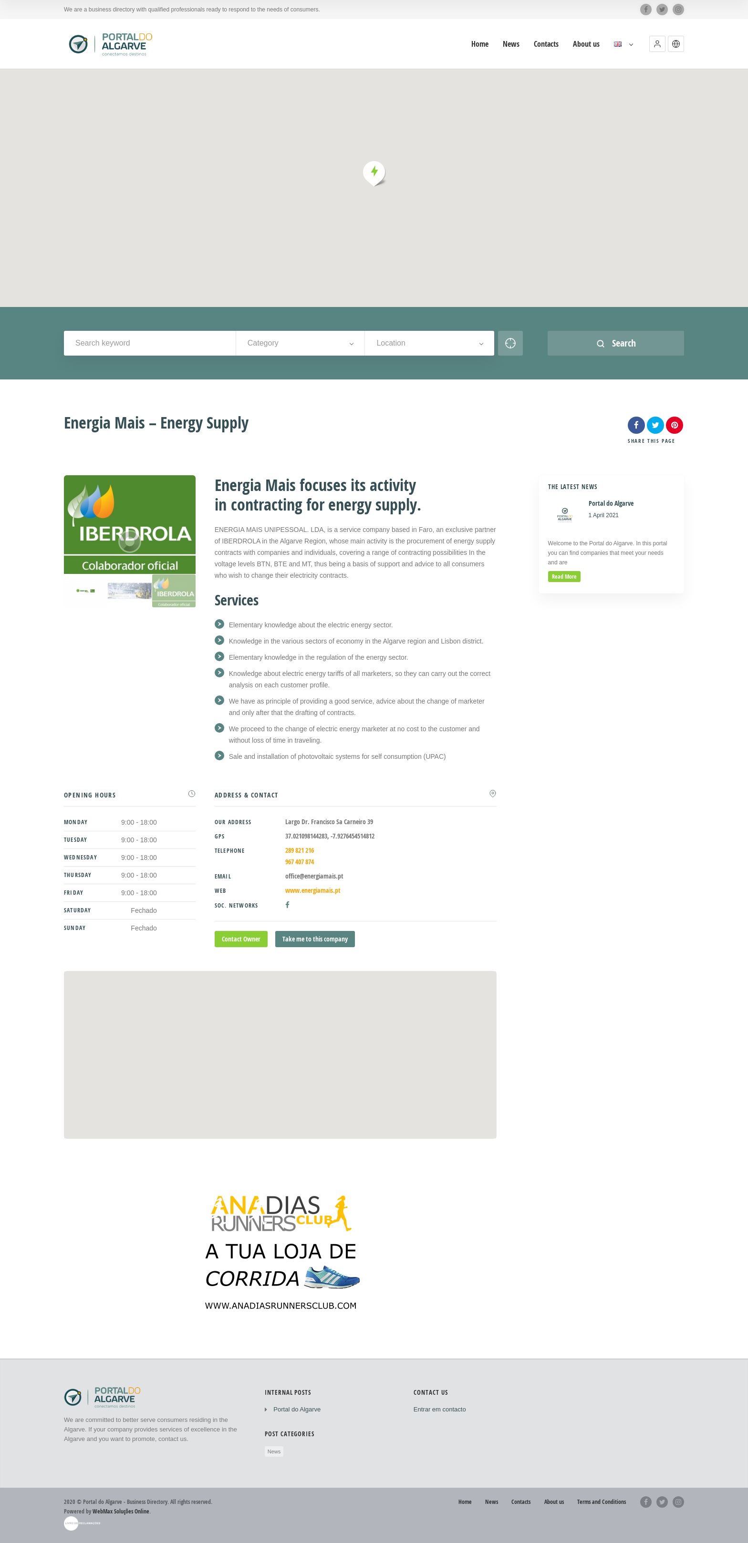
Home (465, 1502)
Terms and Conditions (601, 1502)
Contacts (520, 1502)
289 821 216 (299, 850)
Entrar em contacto (440, 1409)
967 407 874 (299, 861)
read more (564, 576)
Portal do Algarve (297, 1409)
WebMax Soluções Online (121, 1511)
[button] (657, 44)
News (274, 1451)
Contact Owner (241, 938)
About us (554, 1502)
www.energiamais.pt (313, 890)
